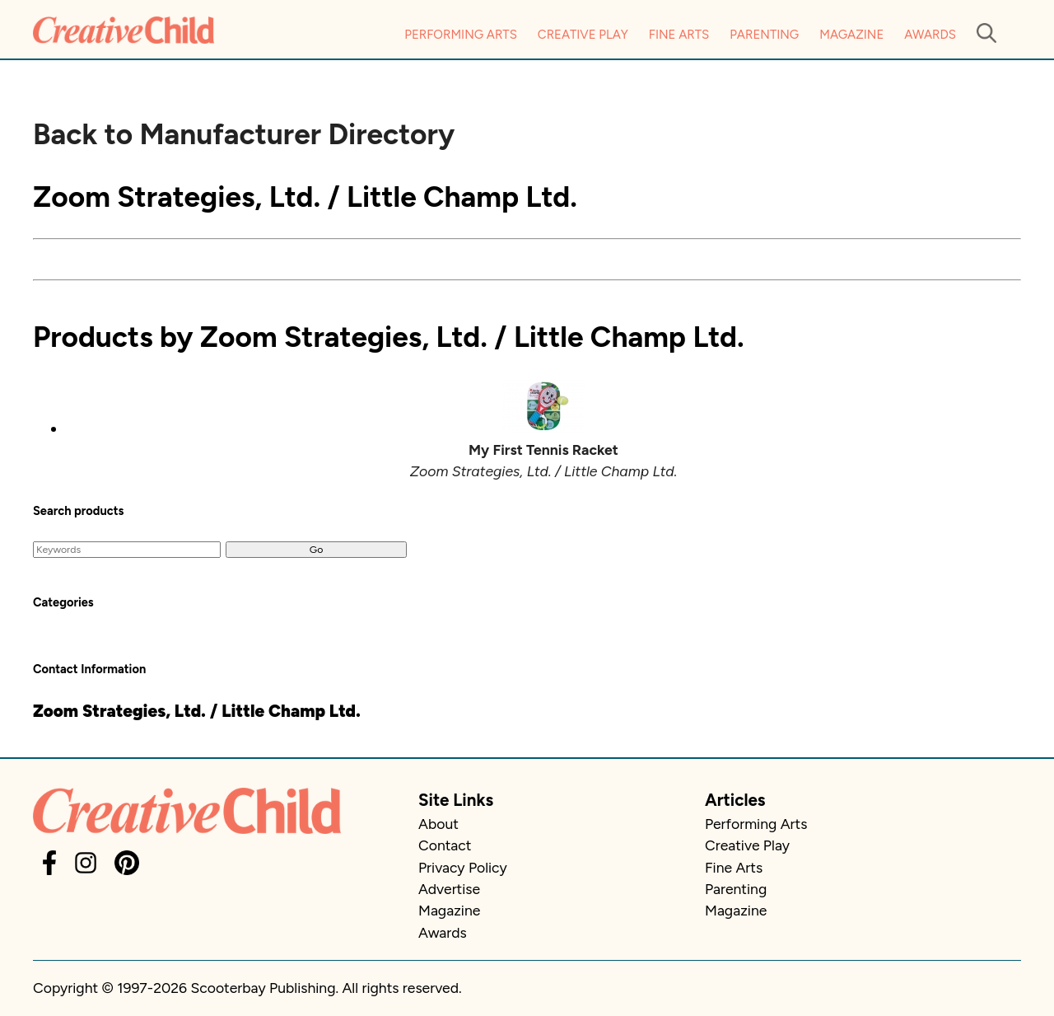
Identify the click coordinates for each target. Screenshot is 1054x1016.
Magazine (851, 34)
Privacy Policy (462, 867)
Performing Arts (460, 34)
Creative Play (583, 34)
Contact (444, 845)
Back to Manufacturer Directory (244, 134)
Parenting (764, 34)
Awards (930, 34)
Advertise (449, 888)
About (438, 823)
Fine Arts (679, 34)
